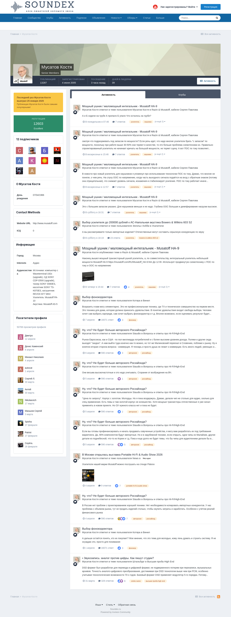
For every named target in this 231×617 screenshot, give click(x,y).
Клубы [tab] (182, 94)
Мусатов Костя (90, 109)
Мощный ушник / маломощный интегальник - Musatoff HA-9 (119, 106)
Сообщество (34, 18)
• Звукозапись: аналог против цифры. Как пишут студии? (118, 558)
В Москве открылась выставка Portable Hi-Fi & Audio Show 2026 (122, 454)
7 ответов (118, 121)
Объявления (98, 18)
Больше (160, 18)
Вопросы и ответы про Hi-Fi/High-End (164, 333)
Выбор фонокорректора (97, 297)
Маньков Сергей (33, 411)
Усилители (158, 225)
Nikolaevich (30, 400)
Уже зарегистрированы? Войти (179, 7)
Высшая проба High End (160, 561)
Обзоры (132, 18)
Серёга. (29, 443)
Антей (28, 389)
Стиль (110, 604)
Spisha (28, 421)
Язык (99, 604)
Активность (65, 18)
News (136, 458)
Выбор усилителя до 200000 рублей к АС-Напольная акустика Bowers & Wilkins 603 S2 (137, 222)
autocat (28, 368)
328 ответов (106, 581)
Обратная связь (127, 604)
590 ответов (106, 353)
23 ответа (113, 238)
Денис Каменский (34, 346)
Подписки (81, 18)
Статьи (146, 18)
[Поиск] (196, 17)
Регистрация (210, 7)
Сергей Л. (30, 378)
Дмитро (29, 335)
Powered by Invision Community (115, 612)
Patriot (28, 432)
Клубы (50, 18)
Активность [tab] (109, 94)
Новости (116, 18)
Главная (17, 18)
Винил (146, 300)
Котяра (136, 300)
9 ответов (104, 485)
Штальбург (139, 561)
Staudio (137, 333)
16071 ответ (106, 320)
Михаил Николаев (34, 357)
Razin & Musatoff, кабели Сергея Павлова (175, 109)
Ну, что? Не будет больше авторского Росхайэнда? (114, 330)
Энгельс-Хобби (141, 225)
